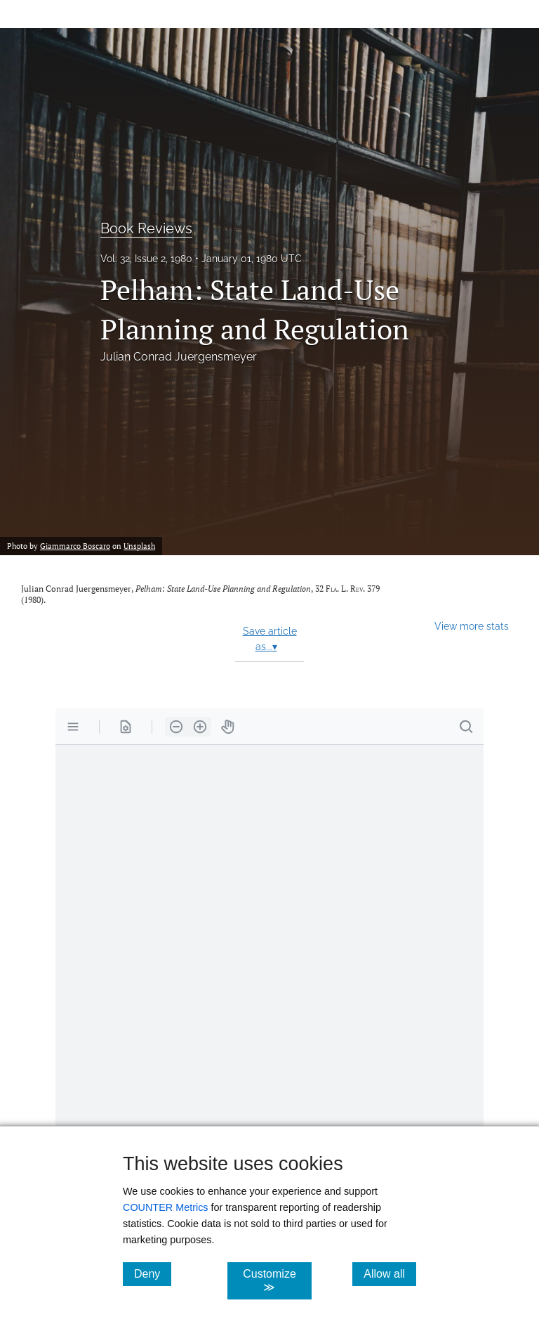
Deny (152, 1273)
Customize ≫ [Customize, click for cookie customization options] (277, 1280)
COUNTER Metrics (165, 1207)
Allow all (390, 1273)
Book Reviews (146, 228)
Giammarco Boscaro (75, 545)
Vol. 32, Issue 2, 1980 (146, 258)
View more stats (471, 626)
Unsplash (139, 545)
